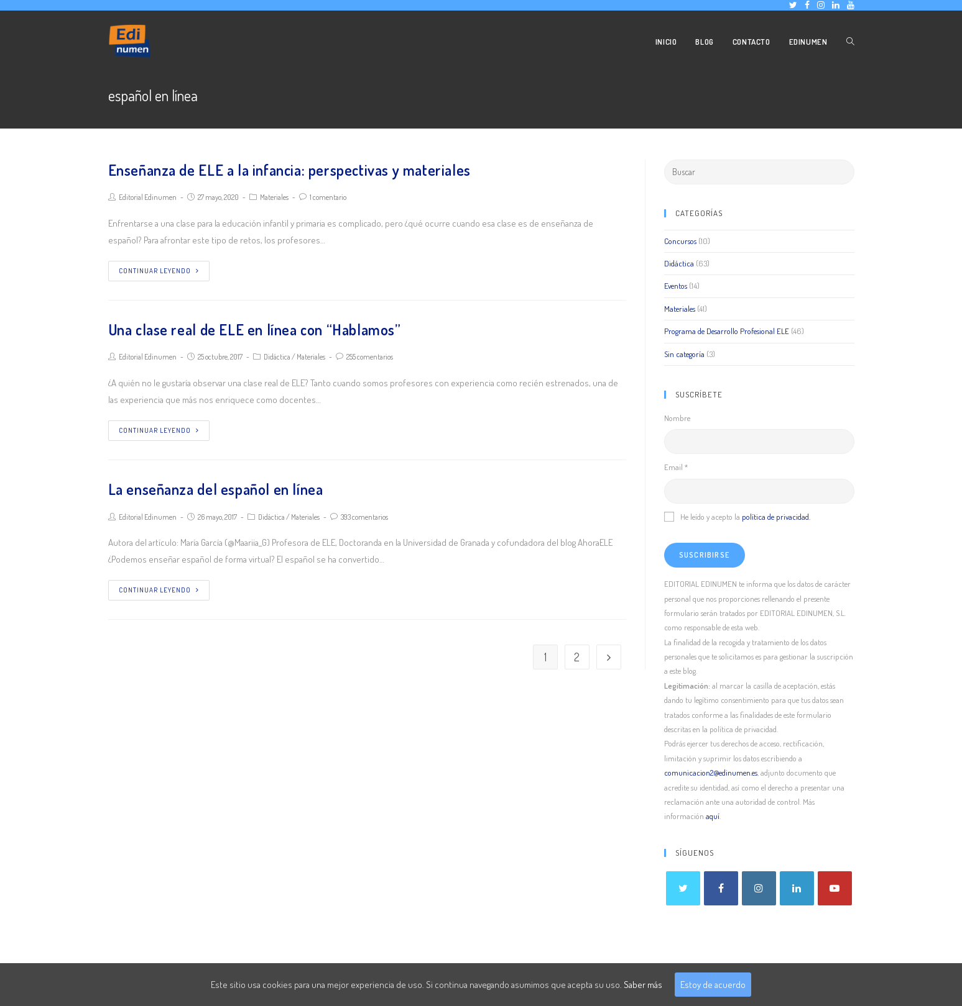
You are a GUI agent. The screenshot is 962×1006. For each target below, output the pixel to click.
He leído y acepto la (737, 517)
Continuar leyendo (159, 270)
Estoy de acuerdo (713, 984)
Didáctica (277, 356)
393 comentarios (364, 517)
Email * (676, 467)
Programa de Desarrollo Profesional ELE (726, 331)
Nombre (677, 418)
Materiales (274, 197)
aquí (712, 816)
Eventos (675, 286)
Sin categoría (684, 354)
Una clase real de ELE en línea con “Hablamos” (254, 329)
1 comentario (328, 197)
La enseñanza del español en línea (215, 489)
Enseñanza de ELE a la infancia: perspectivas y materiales (289, 169)
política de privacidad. (776, 517)
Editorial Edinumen (148, 197)
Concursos (680, 241)
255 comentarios (369, 356)
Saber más (643, 984)
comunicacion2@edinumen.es (710, 772)
